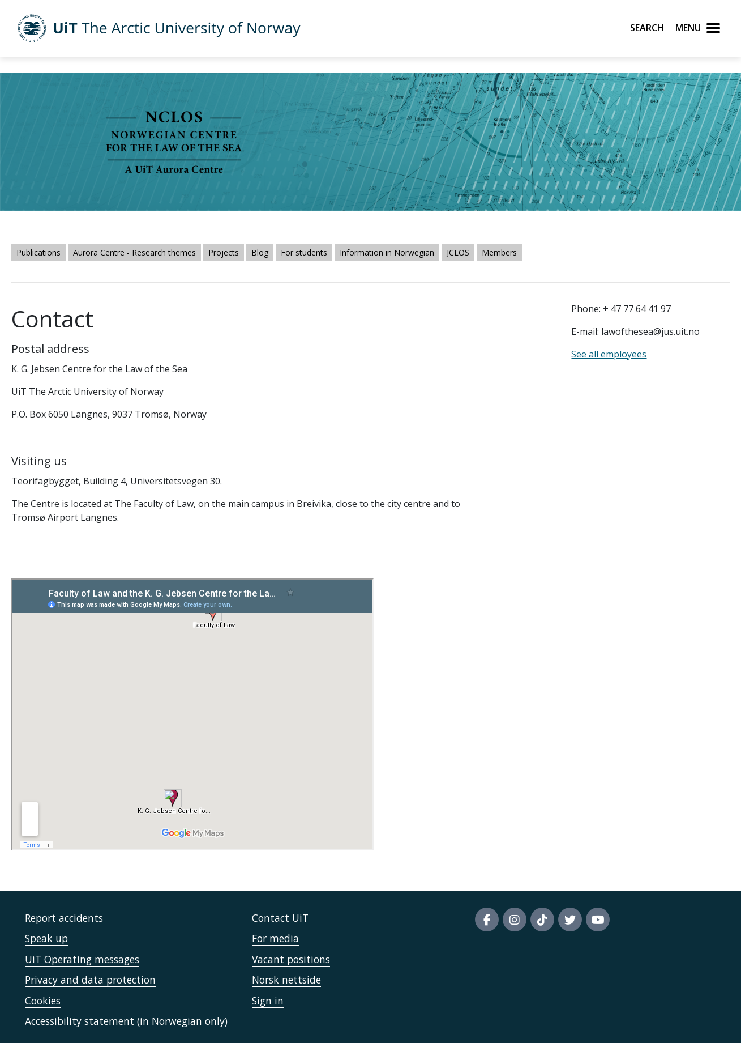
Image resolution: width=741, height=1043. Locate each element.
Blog (259, 252)
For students (304, 252)
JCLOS (458, 252)
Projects (223, 252)
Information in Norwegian (387, 252)
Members (499, 252)
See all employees (608, 354)
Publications (38, 252)
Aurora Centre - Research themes (134, 252)
